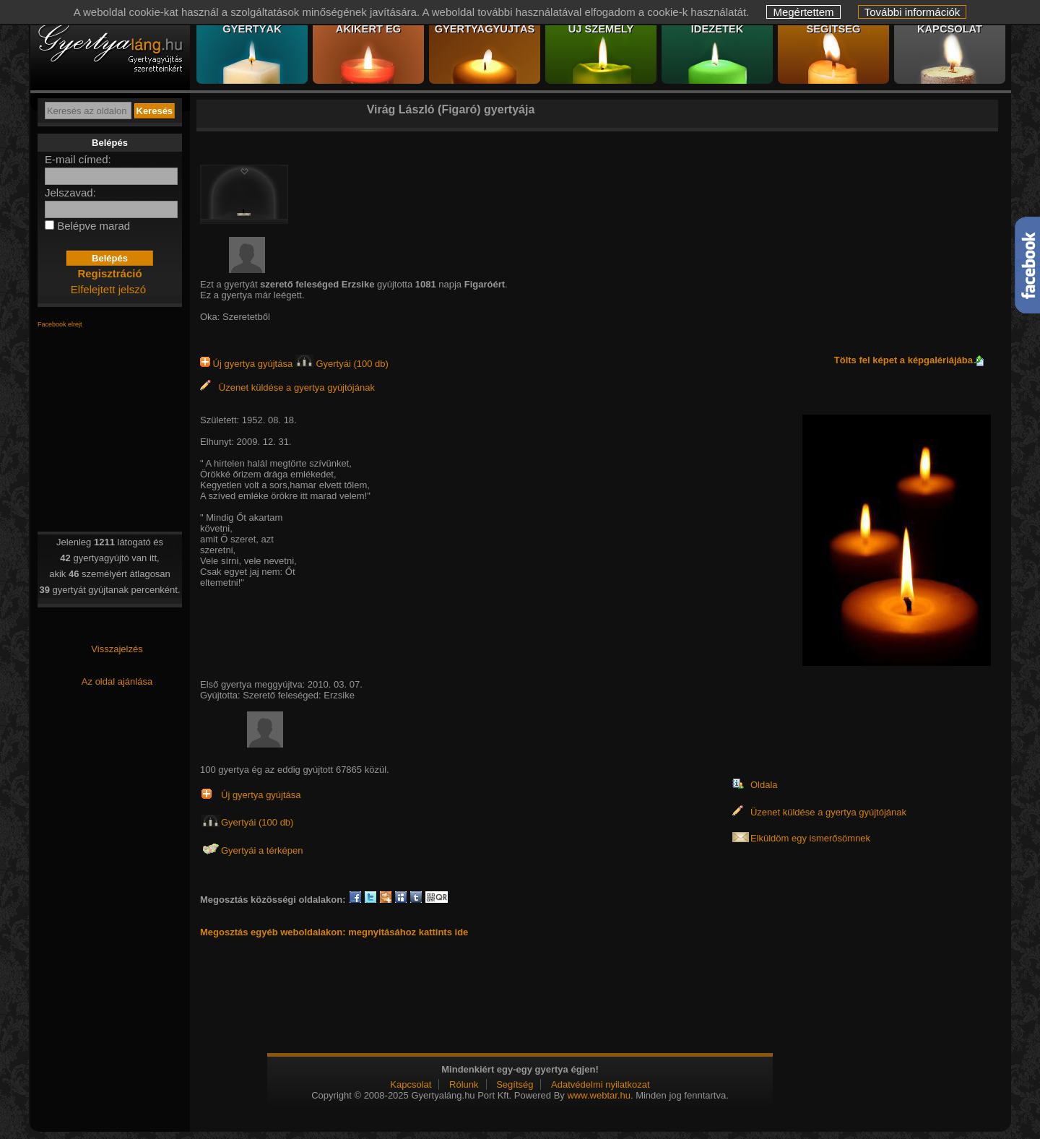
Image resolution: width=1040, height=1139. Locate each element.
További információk (912, 12)
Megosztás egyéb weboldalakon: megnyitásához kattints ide (334, 932)
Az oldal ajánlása (117, 681)
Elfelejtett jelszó (108, 289)
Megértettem (803, 12)
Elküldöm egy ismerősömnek (810, 838)
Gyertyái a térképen (262, 850)
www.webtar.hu (598, 1095)
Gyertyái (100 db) (342, 363)
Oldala (764, 784)
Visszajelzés (116, 649)
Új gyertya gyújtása (247, 363)
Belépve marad (93, 226)
